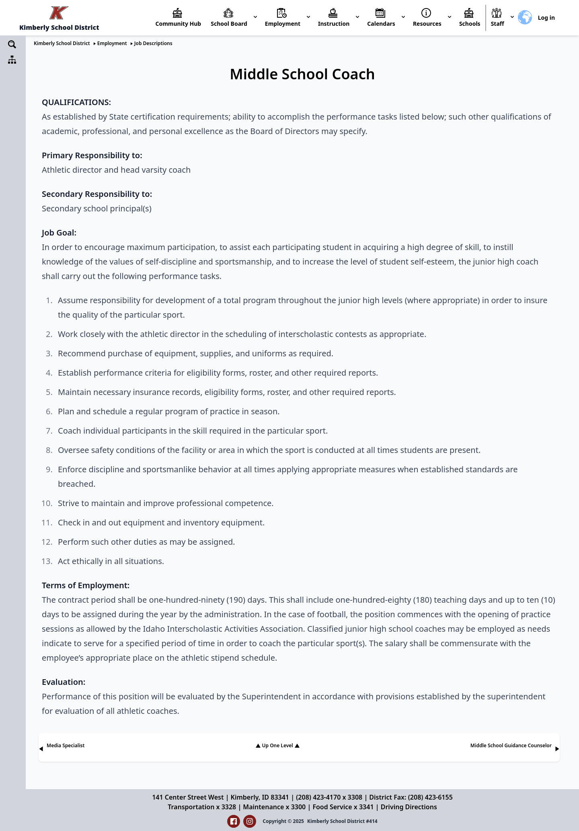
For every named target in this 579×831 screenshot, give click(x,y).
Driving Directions (409, 806)
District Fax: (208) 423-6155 (410, 797)
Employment (112, 43)
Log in (546, 17)
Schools (469, 23)
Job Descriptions (153, 43)
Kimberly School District (62, 43)
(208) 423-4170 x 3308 (329, 797)
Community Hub (178, 23)
